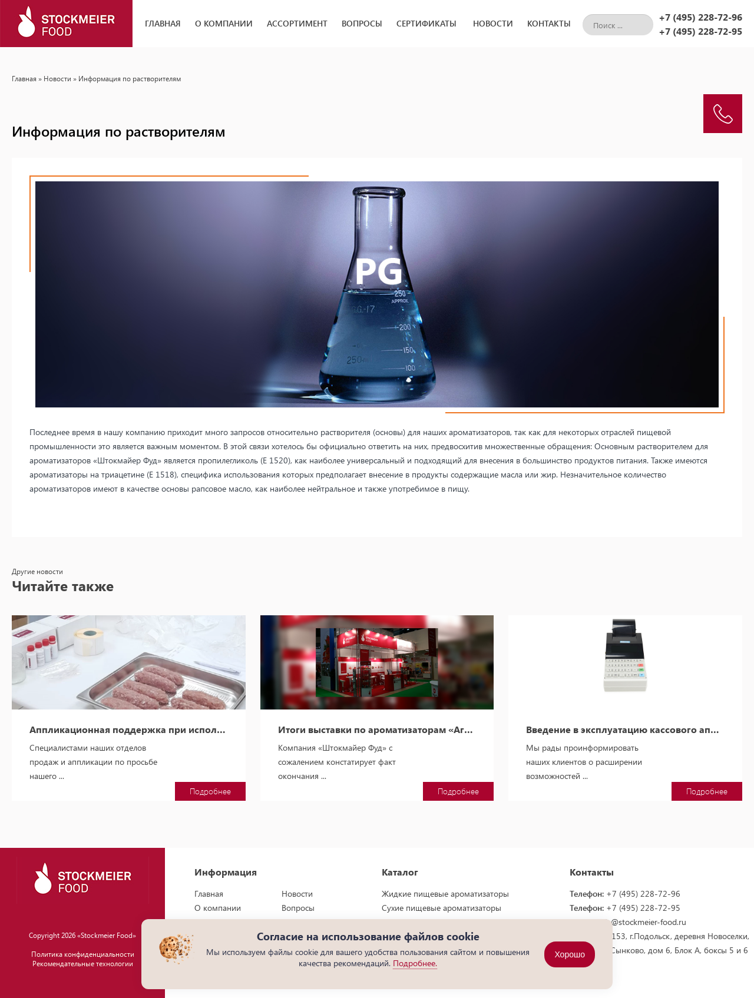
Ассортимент (297, 23)
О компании (224, 23)
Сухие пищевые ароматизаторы (441, 907)
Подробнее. (415, 963)
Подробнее (210, 791)
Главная (163, 23)
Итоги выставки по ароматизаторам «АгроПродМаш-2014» (377, 729)
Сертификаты (426, 23)
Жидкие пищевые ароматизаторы (445, 893)
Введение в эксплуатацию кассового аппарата (625, 729)
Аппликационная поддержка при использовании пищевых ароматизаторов (128, 729)
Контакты (549, 23)
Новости (493, 23)
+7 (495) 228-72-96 (700, 17)
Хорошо (569, 954)
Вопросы (362, 23)
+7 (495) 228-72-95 (700, 31)
